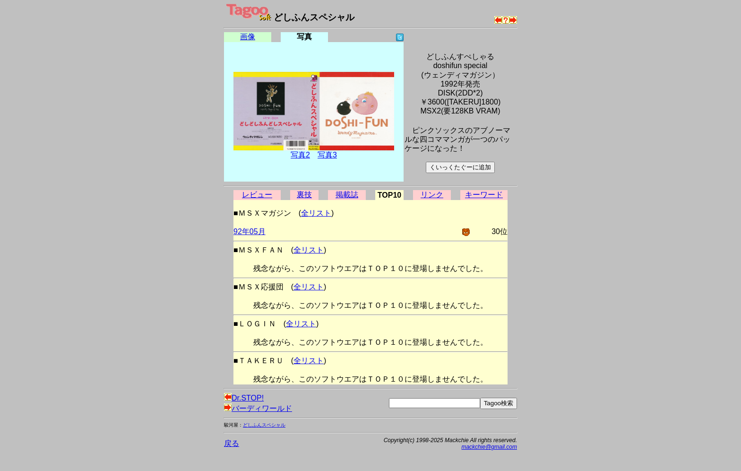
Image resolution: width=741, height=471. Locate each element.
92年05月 (249, 231)
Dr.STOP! (244, 398)
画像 (247, 37)
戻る (231, 443)
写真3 (327, 155)
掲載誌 (347, 195)
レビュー (257, 195)
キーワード (484, 195)
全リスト (316, 213)
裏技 (304, 195)
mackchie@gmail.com (489, 447)
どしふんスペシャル (264, 424)
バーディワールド (258, 408)
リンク (432, 195)
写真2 (300, 155)
